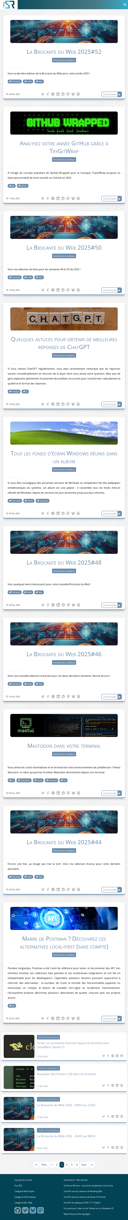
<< (36, 1164)
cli (13, 780)
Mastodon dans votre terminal (64, 745)
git (13, 186)
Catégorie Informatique (25, 1197)
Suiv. (84, 1164)
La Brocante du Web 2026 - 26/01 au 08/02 (66, 1136)
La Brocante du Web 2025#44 (64, 842)
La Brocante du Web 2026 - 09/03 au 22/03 (66, 1105)
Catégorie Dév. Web (23, 1202)
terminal (53, 780)
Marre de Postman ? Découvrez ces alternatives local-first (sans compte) (64, 942)
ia (26, 391)
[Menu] (125, 4)
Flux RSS (18, 1185)
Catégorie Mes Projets (24, 1191)
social (39, 780)
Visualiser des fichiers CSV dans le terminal (66, 1074)
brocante (16, 81)
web (40, 81)
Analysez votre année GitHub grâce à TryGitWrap (64, 147)
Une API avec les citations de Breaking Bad (83, 1191)
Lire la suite (109, 94)
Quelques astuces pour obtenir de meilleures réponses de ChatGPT (64, 343)
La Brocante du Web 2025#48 (64, 562)
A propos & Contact (23, 1180)
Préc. (44, 1164)
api (13, 1005)
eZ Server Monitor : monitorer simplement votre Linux (88, 1185)
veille (29, 81)
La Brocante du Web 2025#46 (64, 654)
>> (91, 1164)
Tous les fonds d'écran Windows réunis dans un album (64, 457)
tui (65, 780)
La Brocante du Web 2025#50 (64, 247)
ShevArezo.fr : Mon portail (75, 1180)
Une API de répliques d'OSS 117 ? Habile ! (82, 1202)
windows (44, 500)
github (24, 186)
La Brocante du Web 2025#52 (64, 51)
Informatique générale (64, 60)
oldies (30, 500)
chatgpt (15, 391)
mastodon (25, 780)
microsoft (16, 500)
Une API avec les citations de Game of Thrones (85, 1197)
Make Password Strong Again (77, 1214)
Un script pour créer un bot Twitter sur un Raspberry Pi (89, 1208)
